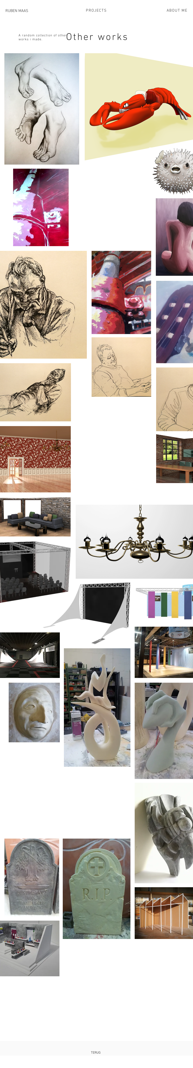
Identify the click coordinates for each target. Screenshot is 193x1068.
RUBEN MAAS (16, 11)
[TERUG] (95, 1053)
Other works (97, 37)
